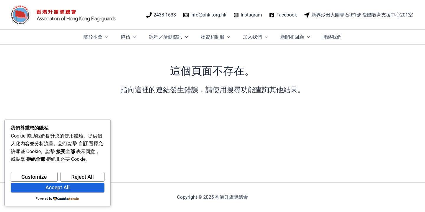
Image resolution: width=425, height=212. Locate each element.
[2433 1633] (161, 15)
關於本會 (90, 37)
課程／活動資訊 (166, 37)
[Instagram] (248, 15)
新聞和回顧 (299, 37)
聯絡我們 (337, 37)
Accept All (57, 187)
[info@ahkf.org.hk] (205, 15)
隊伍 (125, 37)
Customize (34, 177)
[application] (99, 37)
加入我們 (257, 37)
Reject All (82, 177)
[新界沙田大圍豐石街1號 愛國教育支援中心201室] (358, 15)
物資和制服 (215, 37)
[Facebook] (283, 15)
